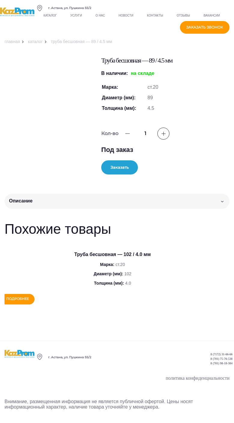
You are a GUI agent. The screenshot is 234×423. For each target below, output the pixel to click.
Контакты (155, 19)
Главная (12, 41)
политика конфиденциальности (197, 380)
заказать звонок (204, 30)
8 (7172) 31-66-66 (221, 356)
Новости (126, 19)
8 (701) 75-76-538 (221, 361)
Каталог (50, 19)
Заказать (130, 168)
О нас (100, 19)
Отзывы (183, 19)
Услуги (76, 19)
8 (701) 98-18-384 (221, 365)
